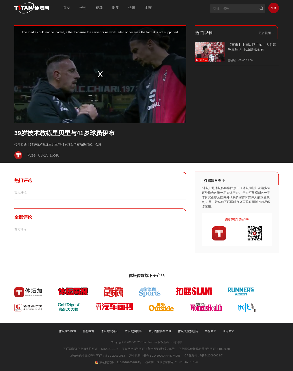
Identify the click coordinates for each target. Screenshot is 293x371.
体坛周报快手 (133, 331)
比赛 (148, 7)
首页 (66, 7)
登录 (273, 7)
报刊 (82, 7)
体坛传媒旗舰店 (188, 331)
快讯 (131, 7)
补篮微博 (88, 331)
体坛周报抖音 (109, 331)
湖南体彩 (228, 331)
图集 (115, 7)
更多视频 (265, 33)
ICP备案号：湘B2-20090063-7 (203, 355)
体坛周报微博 (67, 331)
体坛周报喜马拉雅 (159, 331)
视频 (99, 7)
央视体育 (210, 331)
